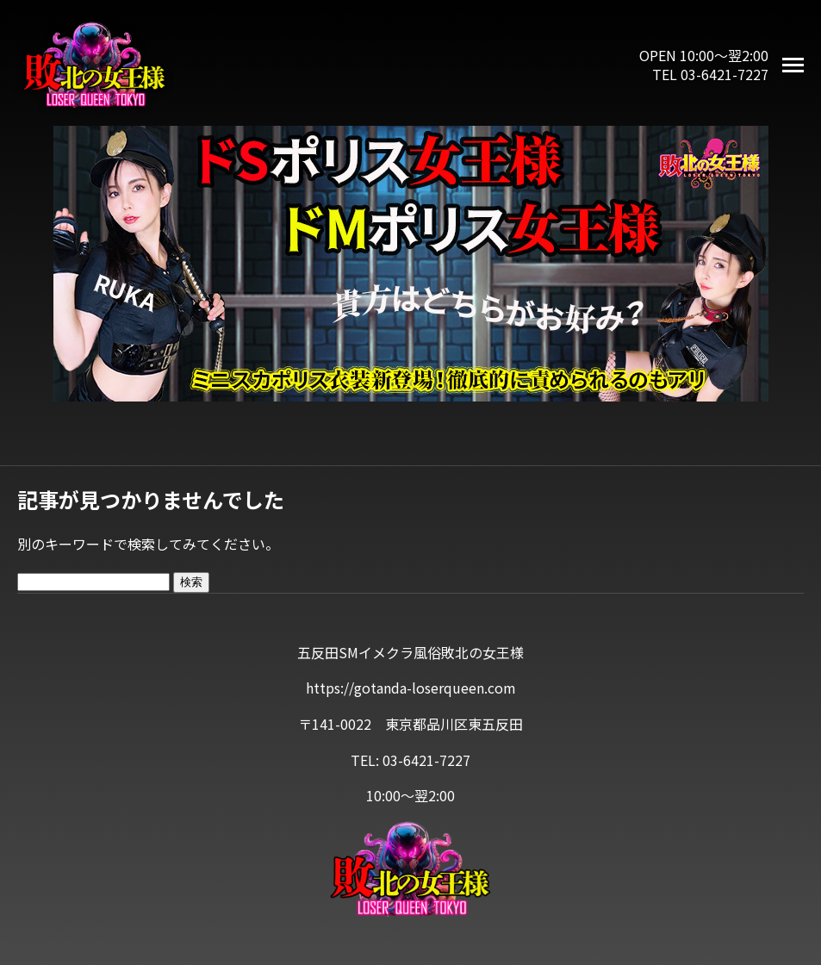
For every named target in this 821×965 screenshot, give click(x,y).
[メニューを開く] (793, 65)
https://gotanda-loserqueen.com (411, 687)
